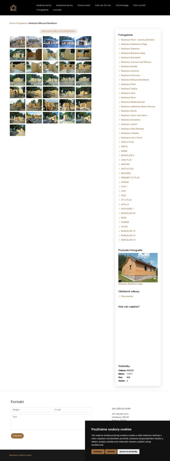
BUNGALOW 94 (128, 213)
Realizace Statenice (130, 48)
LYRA (123, 191)
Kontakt (57, 9)
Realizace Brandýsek (130, 57)
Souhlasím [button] (98, 452)
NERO (123, 218)
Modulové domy (64, 5)
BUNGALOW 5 (127, 155)
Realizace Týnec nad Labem (134, 115)
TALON (124, 226)
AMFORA (125, 164)
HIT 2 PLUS (126, 200)
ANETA (124, 146)
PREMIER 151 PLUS (130, 177)
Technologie (122, 5)
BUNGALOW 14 (128, 240)
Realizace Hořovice (130, 71)
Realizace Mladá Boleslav (133, 102)
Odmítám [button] (111, 452)
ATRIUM (125, 182)
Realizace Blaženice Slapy (133, 53)
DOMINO (125, 222)
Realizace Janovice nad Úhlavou (136, 62)
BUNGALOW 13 (128, 235)
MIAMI (124, 151)
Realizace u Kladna (130, 133)
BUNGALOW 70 (128, 231)
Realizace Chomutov (130, 75)
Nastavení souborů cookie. (20, 455)
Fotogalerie (42, 9)
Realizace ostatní (129, 124)
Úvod (11, 23)
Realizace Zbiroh (129, 111)
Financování (84, 5)
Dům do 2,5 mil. (103, 5)
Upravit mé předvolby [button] (128, 452)
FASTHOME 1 (127, 209)
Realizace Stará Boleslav (132, 129)
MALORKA (126, 173)
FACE (123, 195)
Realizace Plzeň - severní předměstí (137, 40)
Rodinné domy (44, 5)
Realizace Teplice (129, 88)
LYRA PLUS (126, 160)
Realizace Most (128, 97)
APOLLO (125, 204)
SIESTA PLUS (127, 169)
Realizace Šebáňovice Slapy (134, 44)
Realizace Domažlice (131, 120)
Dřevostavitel (127, 296)
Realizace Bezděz (129, 66)
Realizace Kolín (128, 93)
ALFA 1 (124, 186)
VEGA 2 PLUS (127, 142)
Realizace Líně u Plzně (131, 137)
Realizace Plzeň (128, 84)
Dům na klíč (139, 5)
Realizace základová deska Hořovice (138, 106)
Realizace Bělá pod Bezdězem (135, 80)
